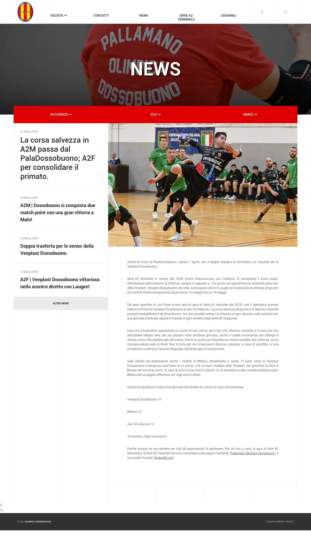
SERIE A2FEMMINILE (186, 17)
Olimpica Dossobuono (38, 530)
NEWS (143, 16)
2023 (153, 123)
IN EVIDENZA (59, 123)
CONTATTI (101, 16)
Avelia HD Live (163, 466)
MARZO (248, 123)
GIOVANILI (228, 16)
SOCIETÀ (56, 16)
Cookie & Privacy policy (280, 530)
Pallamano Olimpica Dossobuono (253, 462)
